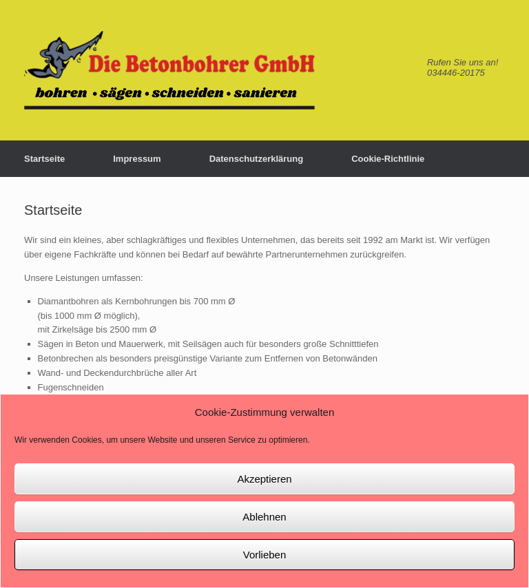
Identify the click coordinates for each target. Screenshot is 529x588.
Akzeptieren (264, 479)
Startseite (44, 159)
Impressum (136, 159)
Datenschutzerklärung (256, 159)
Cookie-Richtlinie (387, 159)
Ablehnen (264, 517)
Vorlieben (265, 554)
